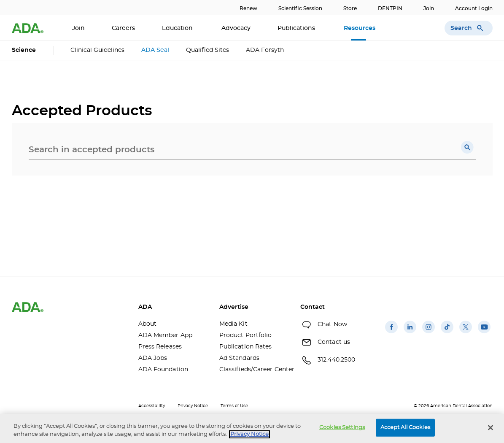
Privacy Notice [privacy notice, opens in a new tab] (249, 434)
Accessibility (151, 406)
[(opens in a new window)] (391, 333)
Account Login (474, 8)
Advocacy (236, 28)
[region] (252, 428)
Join (428, 8)
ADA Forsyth (265, 50)
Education (178, 28)
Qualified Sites (207, 50)
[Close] (490, 428)
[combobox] (252, 150)
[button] (467, 147)
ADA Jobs (152, 358)
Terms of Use (234, 406)
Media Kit (233, 324)
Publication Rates (245, 347)
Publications (297, 28)
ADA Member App (165, 335)
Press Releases (160, 347)
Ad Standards (239, 358)
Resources (360, 28)
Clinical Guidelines (97, 50)
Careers (123, 28)
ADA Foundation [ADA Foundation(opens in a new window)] (163, 370)
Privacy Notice (193, 406)
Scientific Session (300, 8)
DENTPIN (390, 8)
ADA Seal (155, 50)
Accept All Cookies (405, 427)
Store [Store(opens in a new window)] (350, 8)
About (147, 324)
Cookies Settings (342, 427)
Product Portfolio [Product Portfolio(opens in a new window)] (245, 335)
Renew (248, 8)
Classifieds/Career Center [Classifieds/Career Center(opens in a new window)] (253, 370)
